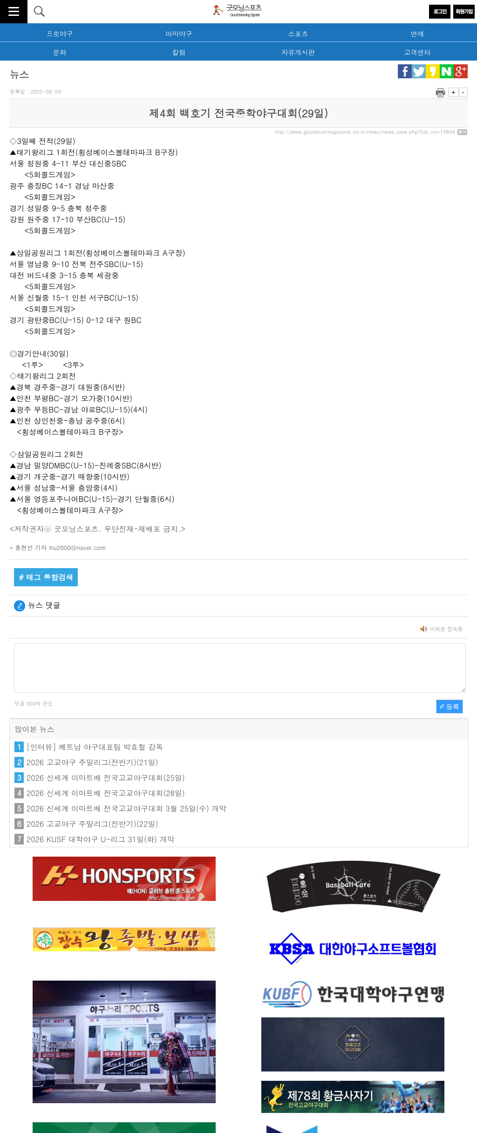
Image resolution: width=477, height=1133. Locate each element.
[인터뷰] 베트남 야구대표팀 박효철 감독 (95, 747)
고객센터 (417, 52)
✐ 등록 (449, 706)
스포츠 (298, 33)
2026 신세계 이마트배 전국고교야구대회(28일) (106, 793)
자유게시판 (298, 52)
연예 (417, 33)
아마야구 (178, 33)
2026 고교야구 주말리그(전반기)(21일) (92, 762)
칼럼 (179, 52)
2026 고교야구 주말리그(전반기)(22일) (92, 823)
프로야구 (59, 33)
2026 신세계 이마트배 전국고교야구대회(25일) (106, 777)
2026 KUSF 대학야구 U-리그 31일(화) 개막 (101, 839)
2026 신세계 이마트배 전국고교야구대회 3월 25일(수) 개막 (126, 808)
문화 (60, 52)
